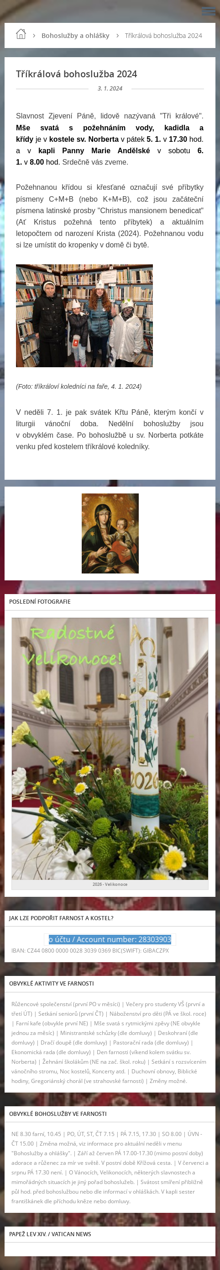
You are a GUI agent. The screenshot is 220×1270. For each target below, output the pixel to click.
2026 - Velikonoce (110, 884)
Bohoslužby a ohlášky (76, 35)
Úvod (21, 33)
